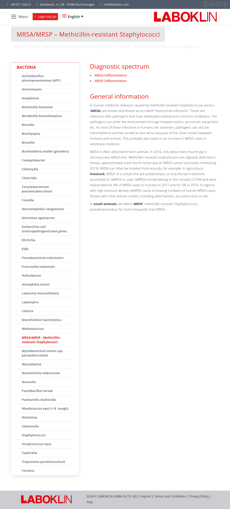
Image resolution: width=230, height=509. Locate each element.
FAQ (90, 502)
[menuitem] (72, 16)
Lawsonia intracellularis (40, 293)
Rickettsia (29, 417)
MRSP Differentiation (111, 80)
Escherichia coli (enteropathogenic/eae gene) (44, 229)
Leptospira (30, 302)
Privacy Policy (199, 496)
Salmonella (30, 426)
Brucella (28, 142)
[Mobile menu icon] (19, 17)
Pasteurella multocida (39, 399)
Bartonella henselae (37, 107)
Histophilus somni (36, 284)
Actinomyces (32, 89)
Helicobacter (32, 275)
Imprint (145, 496)
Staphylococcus (34, 435)
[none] (72, 16)
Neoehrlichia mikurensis (41, 373)
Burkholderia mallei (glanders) (45, 151)
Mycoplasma (31, 364)
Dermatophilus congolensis (43, 209)
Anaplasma (30, 98)
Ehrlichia (28, 240)
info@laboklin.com (114, 4)
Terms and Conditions (170, 496)
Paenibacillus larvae (37, 391)
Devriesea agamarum (38, 218)
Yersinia (28, 470)
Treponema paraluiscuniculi (43, 462)
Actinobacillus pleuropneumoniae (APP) (41, 78)
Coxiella (28, 200)
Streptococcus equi (36, 444)
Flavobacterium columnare (43, 258)
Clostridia (29, 178)
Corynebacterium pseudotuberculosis (37, 189)
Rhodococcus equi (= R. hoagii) (45, 408)
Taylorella (29, 453)
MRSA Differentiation (111, 75)
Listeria (28, 311)
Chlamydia (30, 169)
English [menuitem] (74, 16)
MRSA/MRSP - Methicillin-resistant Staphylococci (41, 339)
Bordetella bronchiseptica (42, 116)
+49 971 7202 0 (20, 4)
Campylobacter (33, 160)
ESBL (25, 249)
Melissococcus (33, 329)
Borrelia (28, 125)
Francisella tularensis (38, 266)
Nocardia (29, 382)
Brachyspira (31, 133)
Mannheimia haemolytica (41, 320)
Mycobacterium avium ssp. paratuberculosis (42, 353)
